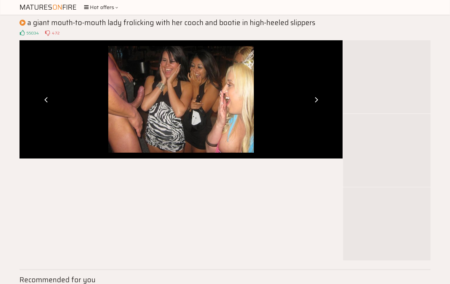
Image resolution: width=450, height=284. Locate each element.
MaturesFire (48, 7)
